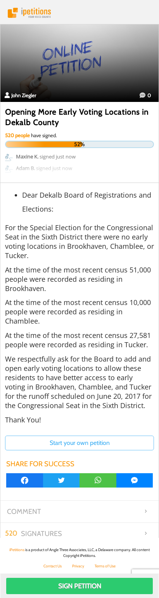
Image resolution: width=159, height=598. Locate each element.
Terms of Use (105, 566)
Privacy (78, 566)
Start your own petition (80, 442)
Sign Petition (79, 586)
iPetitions (79, 13)
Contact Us (52, 566)
